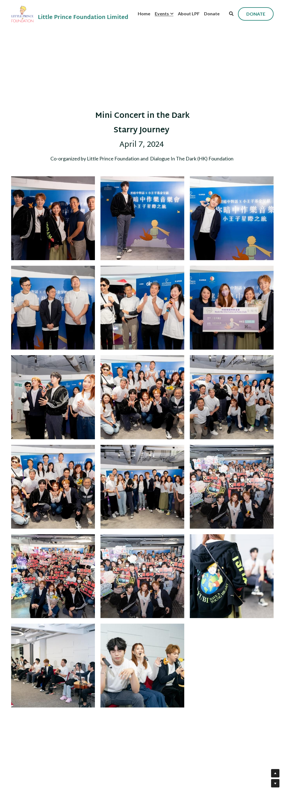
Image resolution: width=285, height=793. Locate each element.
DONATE (255, 13)
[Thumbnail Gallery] (53, 218)
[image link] (22, 13)
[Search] (231, 13)
